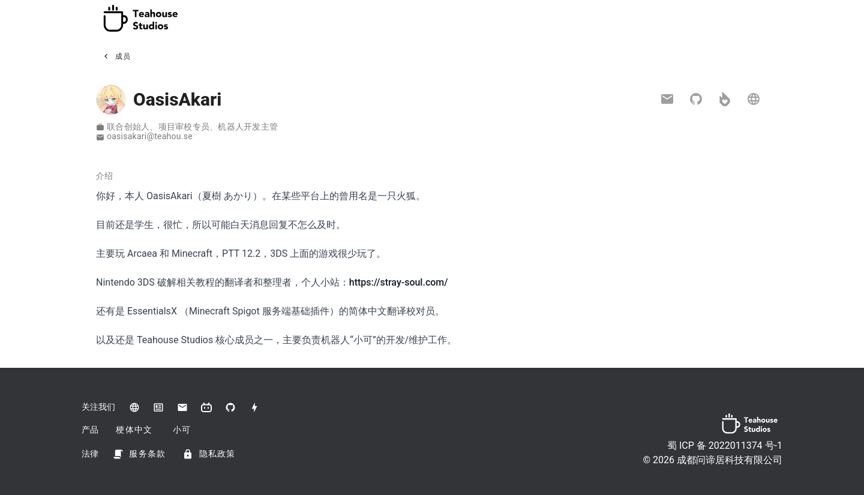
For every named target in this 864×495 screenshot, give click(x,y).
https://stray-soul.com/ (398, 282)
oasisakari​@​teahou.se (150, 136)
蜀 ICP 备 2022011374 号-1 (724, 445)
